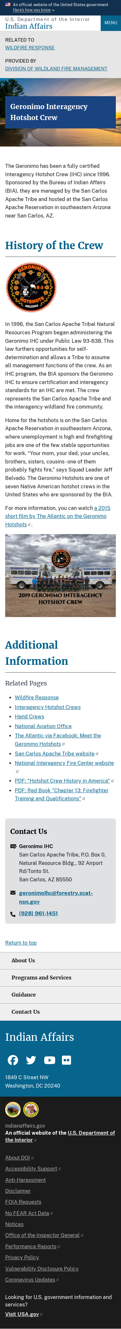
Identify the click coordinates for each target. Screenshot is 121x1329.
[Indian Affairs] (53, 26)
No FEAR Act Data (29, 1213)
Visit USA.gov (24, 1314)
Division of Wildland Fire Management (56, 68)
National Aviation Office (43, 726)
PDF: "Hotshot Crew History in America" (65, 781)
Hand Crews (29, 717)
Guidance (24, 995)
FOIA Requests (23, 1202)
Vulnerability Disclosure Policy (42, 1269)
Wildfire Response (30, 47)
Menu (111, 22)
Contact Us (26, 1012)
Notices (14, 1224)
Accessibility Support (33, 1169)
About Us (23, 961)
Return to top (21, 943)
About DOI (20, 1158)
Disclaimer (18, 1191)
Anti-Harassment (25, 1180)
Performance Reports (33, 1246)
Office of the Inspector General (44, 1235)
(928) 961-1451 (38, 913)
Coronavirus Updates (32, 1280)
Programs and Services (41, 978)
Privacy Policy (22, 1257)
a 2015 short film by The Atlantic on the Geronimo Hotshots (57, 516)
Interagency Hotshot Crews (48, 707)
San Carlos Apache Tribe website (57, 754)
